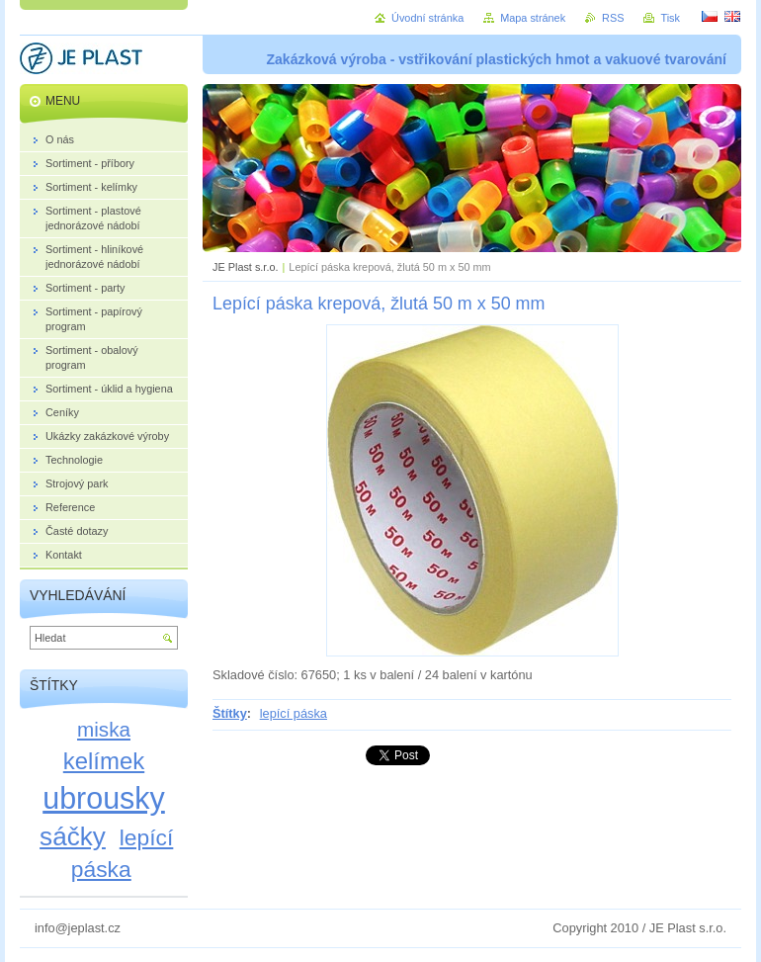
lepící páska (293, 713)
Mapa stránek (532, 18)
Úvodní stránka (427, 18)
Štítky (229, 713)
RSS (613, 18)
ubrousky (103, 798)
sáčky (73, 836)
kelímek (103, 760)
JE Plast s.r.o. (245, 267)
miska (103, 729)
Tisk (670, 18)
